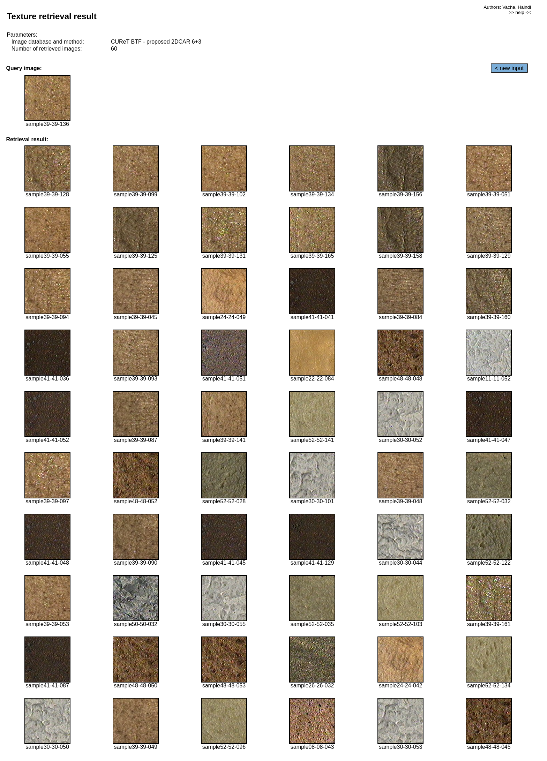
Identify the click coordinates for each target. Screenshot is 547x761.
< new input (509, 68)
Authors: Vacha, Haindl (507, 7)
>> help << (520, 12)
